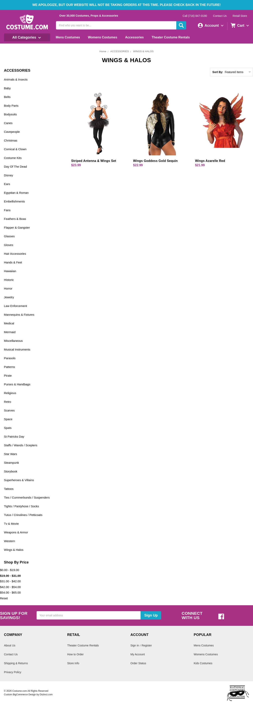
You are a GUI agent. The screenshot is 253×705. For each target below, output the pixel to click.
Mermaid (9, 332)
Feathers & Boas (15, 218)
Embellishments (14, 201)
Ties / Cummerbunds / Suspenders (27, 497)
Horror (8, 288)
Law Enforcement (15, 306)
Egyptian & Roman (16, 192)
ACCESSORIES (119, 51)
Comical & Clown (15, 149)
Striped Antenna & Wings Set (93, 160)
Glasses (9, 236)
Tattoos (8, 488)
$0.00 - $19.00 (9, 570)
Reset (4, 598)
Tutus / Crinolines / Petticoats (23, 515)
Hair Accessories (15, 253)
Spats (7, 427)
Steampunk (11, 462)
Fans (7, 210)
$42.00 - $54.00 (10, 587)
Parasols (9, 358)
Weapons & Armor (16, 532)
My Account (137, 654)
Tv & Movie (11, 523)
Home (102, 51)
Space (8, 419)
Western (9, 541)
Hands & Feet (13, 262)
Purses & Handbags (17, 384)
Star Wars (10, 454)
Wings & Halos (13, 549)
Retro (7, 401)
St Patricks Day (14, 436)
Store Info (73, 663)
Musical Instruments (17, 349)
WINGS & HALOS (143, 51)
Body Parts (11, 105)
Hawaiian (10, 271)
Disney (8, 175)
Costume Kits (13, 158)
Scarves (9, 410)
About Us (9, 645)
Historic (9, 279)
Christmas (10, 140)
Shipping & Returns (16, 663)
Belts (7, 97)
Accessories (134, 37)
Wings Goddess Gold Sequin (155, 160)
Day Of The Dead (15, 166)
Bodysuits (10, 114)
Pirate (8, 375)
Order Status (138, 663)
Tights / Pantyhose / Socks (21, 506)
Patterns (9, 367)
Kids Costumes (203, 663)
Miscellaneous (13, 340)
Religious (10, 393)
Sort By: (217, 72)
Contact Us (220, 15)
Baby (7, 88)
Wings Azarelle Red (210, 160)
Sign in (134, 645)
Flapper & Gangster (17, 227)
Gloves (8, 245)
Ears (7, 184)
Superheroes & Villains (19, 480)
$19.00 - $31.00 (10, 575)
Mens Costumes (68, 37)
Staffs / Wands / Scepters (20, 445)
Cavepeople (12, 131)
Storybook (10, 471)
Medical (9, 323)
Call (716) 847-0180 (195, 15)
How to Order (75, 654)
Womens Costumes (102, 37)
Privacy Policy (12, 672)
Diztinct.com (46, 694)
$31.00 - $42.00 (10, 581)
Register (147, 645)
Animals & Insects (15, 79)
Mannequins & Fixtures (19, 314)
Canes (8, 123)
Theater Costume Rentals (171, 37)
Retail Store (240, 15)
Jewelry (9, 297)
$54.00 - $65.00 (10, 592)
